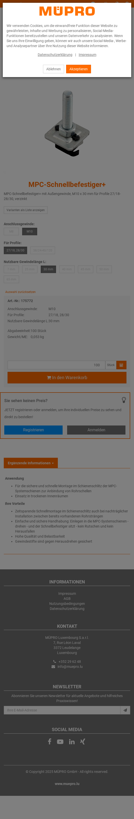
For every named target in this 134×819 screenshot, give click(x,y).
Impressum (87, 55)
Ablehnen (53, 69)
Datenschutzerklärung (55, 55)
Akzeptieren (78, 69)
